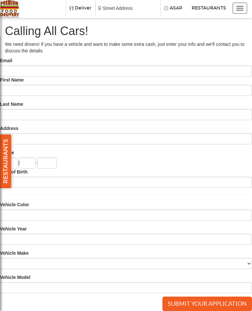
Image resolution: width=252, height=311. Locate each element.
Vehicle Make (14, 253)
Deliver (83, 8)
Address (9, 128)
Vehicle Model (15, 277)
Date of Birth (14, 171)
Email (6, 60)
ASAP (176, 8)
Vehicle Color (14, 204)
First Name (12, 79)
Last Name (11, 104)
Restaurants (209, 8)
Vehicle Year (13, 228)
